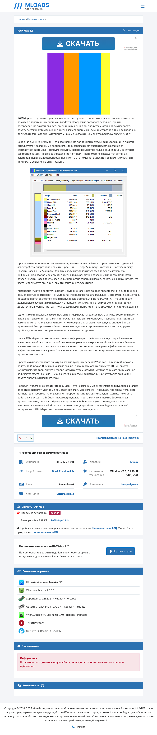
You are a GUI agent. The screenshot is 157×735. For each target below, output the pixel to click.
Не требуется (129, 484)
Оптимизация (35, 19)
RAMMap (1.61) (59, 520)
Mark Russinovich (63, 471)
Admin (134, 461)
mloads (54, 512)
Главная (20, 19)
